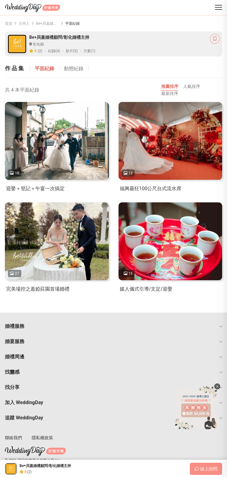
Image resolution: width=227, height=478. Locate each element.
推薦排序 (169, 86)
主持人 (24, 23)
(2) (40, 51)
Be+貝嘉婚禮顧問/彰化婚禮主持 (47, 23)
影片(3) (72, 51)
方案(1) (89, 51)
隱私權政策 (42, 437)
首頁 (8, 23)
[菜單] (218, 7)
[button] (113, 326)
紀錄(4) (54, 51)
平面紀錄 (44, 68)
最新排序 (169, 93)
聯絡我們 (13, 437)
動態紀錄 (73, 68)
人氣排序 (191, 86)
